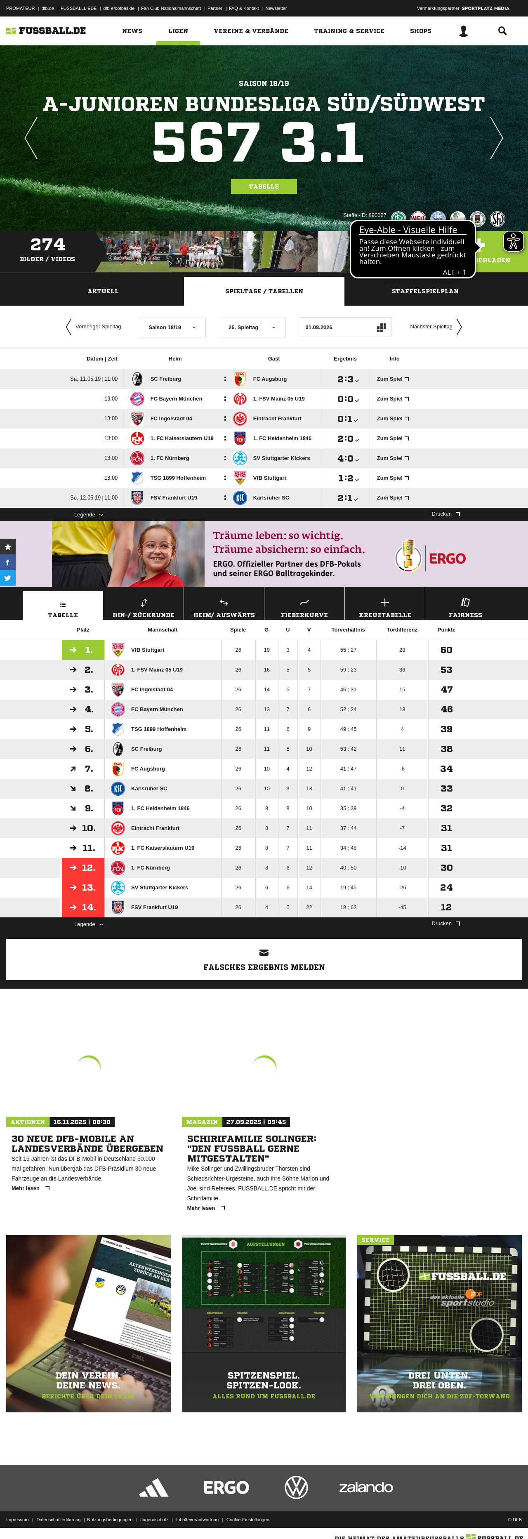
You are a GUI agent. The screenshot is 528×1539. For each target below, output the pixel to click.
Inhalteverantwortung (197, 1519)
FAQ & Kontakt (244, 8)
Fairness (465, 607)
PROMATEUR (20, 8)
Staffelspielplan (425, 291)
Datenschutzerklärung (58, 1519)
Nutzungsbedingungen (109, 1519)
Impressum (17, 1519)
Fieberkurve (304, 607)
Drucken (446, 514)
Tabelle (264, 186)
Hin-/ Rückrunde (143, 607)
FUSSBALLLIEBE (79, 8)
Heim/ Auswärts (224, 607)
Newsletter (276, 8)
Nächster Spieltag (438, 327)
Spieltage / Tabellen (264, 291)
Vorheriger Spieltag (91, 327)
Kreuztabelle (385, 607)
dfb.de (47, 8)
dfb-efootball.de (118, 8)
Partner (214, 8)
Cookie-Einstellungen (247, 1519)
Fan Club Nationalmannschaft (171, 8)
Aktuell (103, 291)
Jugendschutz (154, 1519)
